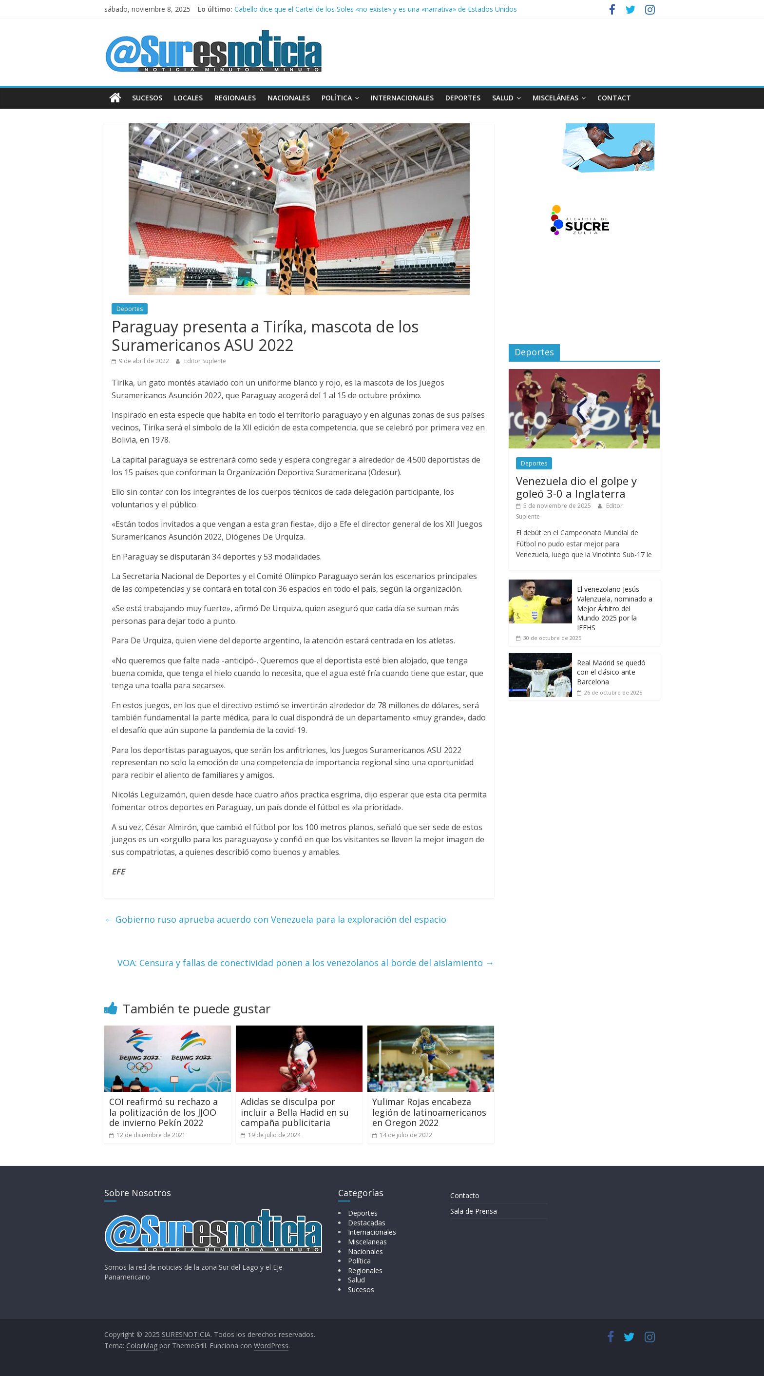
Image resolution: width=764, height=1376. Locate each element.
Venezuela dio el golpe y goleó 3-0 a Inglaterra (576, 487)
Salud (503, 97)
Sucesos (147, 97)
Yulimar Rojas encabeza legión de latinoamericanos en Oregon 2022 (429, 1112)
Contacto (464, 1195)
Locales (188, 97)
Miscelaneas (367, 1241)
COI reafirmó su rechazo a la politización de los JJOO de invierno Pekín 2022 (163, 1112)
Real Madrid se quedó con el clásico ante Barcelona (611, 672)
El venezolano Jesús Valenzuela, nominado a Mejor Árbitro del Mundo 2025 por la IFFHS (614, 608)
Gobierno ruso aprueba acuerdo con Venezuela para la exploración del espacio (275, 919)
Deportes (462, 97)
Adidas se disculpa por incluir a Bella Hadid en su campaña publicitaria (295, 1112)
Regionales (235, 97)
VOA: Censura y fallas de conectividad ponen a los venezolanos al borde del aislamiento (305, 963)
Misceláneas (555, 97)
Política (337, 97)
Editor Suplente (205, 361)
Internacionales (402, 97)
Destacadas (366, 1222)
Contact (614, 97)
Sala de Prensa (473, 1210)
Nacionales (288, 97)
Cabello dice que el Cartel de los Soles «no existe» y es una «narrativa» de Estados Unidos (375, 9)
